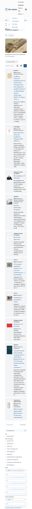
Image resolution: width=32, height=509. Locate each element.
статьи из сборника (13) (12, 449)
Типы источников (9, 438)
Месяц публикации (9, 496)
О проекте (14, 18)
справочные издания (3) (12, 459)
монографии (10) (11, 451)
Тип (6, 434)
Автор (6, 467)
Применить (8, 507)
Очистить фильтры (16, 507)
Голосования (15, 21)
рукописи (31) (10, 441)
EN (6, 23)
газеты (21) (9, 446)
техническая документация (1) (14, 462)
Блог (19, 11)
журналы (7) (10, 454)
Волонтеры (15, 27)
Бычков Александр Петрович (17, 207)
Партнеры (14, 24)
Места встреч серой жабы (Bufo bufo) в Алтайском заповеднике (18, 413)
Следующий (22, 424)
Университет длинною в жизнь (18, 300)
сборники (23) (10, 443)
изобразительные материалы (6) (14, 457)
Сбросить (11, 35)
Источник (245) (10, 436)
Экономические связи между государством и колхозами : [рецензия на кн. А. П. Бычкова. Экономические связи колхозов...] (19, 359)
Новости (20, 8)
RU (6, 25)
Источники (21, 2)
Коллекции (21, 5)
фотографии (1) (10, 465)
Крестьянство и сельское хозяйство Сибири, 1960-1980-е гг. (19, 137)
